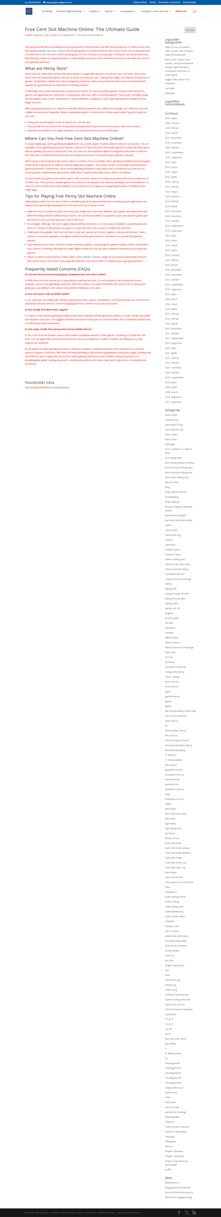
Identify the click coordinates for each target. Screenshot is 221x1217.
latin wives (170, 818)
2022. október (172, 279)
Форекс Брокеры (174, 1151)
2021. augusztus (173, 343)
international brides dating (178, 745)
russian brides (172, 950)
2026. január (171, 132)
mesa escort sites (174, 877)
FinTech (169, 657)
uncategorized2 (173, 1072)
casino (168, 525)
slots (167, 975)
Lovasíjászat (127, 11)
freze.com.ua (171, 681)
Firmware (170, 662)
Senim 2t (169, 955)
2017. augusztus (173, 401)
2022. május (171, 304)
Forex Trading (172, 676)
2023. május (171, 245)
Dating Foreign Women (177, 593)
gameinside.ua (172, 696)
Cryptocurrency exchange (178, 578)
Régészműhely (140, 2)
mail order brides (173, 857)
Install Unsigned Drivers (177, 740)
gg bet (168, 701)
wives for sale (172, 1107)
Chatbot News (172, 549)
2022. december (173, 269)
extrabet (169, 632)
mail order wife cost (175, 867)
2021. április (171, 352)
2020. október (172, 372)
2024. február (172, 201)
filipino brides (172, 637)
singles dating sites (174, 965)
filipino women (172, 642)
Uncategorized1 (173, 1067)
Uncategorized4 (173, 1082)
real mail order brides (176, 940)
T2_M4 (168, 1028)
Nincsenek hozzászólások (90, 35)
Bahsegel (170, 444)
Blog (167, 487)
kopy (167, 794)
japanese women (174, 769)
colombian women (174, 574)
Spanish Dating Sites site (177, 999)
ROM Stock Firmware (176, 945)
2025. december (173, 137)
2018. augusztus (173, 396)
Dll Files (169, 622)
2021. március (172, 357)
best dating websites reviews (180, 462)
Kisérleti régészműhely (69, 11)
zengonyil (38, 35)
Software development (177, 994)
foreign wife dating (174, 671)
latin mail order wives (176, 813)
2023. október (172, 220)
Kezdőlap (47, 11)
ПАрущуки (170, 1141)
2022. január (171, 323)
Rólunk (153, 2)
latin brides (170, 808)
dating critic (171, 588)
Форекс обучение (174, 1156)
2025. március (172, 181)
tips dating (170, 1043)
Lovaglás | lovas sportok (154, 11)
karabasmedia (172, 779)
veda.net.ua (171, 1092)
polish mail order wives (177, 935)
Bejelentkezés (172, 1182)
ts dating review (173, 1053)
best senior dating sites (177, 477)
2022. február (172, 318)
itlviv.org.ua (170, 764)
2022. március (172, 313)
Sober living (171, 989)
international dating (175, 750)
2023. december (173, 211)
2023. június (171, 240)
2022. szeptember (174, 284)
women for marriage (175, 1112)
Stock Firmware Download (178, 1009)
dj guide (169, 613)
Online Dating (172, 901)
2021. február (172, 362)
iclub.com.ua (171, 720)
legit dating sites (173, 828)
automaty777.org (174, 424)
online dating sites (174, 906)
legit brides (170, 823)
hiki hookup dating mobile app (180, 710)
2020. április (171, 387)
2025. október (172, 147)
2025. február (172, 186)
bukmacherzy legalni (175, 515)
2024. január (171, 206)
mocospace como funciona (179, 882)
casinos (169, 539)
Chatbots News (173, 554)
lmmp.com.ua (172, 838)
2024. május (171, 191)
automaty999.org (174, 429)
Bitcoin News (172, 482)
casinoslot (170, 544)
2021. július (170, 348)
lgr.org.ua (170, 833)
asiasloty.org (171, 419)
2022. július (170, 294)
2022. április (171, 308)
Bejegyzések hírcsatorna (177, 1187)
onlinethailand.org (174, 911)
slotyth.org (170, 984)
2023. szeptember (174, 225)
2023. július (170, 235)
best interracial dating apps (179, 467)
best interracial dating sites (178, 472)
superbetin (170, 1014)
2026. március (172, 123)
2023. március (172, 255)
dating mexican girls (175, 598)
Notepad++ (171, 891)
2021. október (172, 333)
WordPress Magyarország (178, 1197)
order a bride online (175, 916)
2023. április (171, 250)
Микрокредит (172, 1116)
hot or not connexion (176, 715)
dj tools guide (172, 618)
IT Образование (173, 759)
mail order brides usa (176, 862)
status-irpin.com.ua (175, 1004)
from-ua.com (172, 686)
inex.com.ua (171, 735)
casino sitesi (171, 530)
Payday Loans (172, 926)
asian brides (171, 414)
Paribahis (169, 921)
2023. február (172, 260)
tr (166, 1048)
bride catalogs (172, 501)
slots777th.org (172, 979)
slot (167, 970)
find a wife (170, 652)
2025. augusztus (173, 157)
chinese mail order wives (177, 564)
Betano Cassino (92, 256)
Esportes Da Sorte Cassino (51, 50)
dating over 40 (172, 608)
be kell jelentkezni (60, 387)
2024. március (172, 196)
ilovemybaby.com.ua (175, 730)
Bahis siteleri (171, 434)
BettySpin (170, 93)
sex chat (169, 960)
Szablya (93, 11)
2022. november (173, 274)
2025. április (171, 176)
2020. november (173, 367)
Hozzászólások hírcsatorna (179, 1192)
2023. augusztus (173, 230)
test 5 (168, 1033)
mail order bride (173, 843)
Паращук (170, 1136)
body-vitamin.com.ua (175, 491)
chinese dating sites (175, 559)
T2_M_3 (169, 1023)
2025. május (171, 171)
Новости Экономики (176, 1131)
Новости (169, 1121)
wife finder (170, 1102)
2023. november (173, 216)
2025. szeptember (174, 152)
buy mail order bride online (178, 520)
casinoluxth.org (173, 534)
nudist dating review (175, 896)
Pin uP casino (172, 931)
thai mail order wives (175, 1038)
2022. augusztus (173, 289)
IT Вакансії (170, 754)
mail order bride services (177, 848)
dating (168, 583)
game (168, 691)
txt (166, 1058)
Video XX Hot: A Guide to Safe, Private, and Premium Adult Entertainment (179, 51)
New (167, 887)
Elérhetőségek (189, 2)
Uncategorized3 (173, 1077)
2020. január (171, 392)
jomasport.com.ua (174, 774)
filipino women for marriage (179, 647)
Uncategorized (66, 35)
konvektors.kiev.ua (174, 789)
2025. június (171, 167)
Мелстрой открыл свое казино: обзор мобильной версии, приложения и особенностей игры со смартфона (179, 67)
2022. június (171, 299)
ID (166, 725)
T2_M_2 (169, 1019)
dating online (171, 603)
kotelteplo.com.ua (174, 799)
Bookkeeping (172, 496)
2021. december (173, 328)
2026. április (171, 118)
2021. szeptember (174, 338)
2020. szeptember (174, 377)
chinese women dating (176, 569)
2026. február (172, 127)
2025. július (170, 162)
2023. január (171, 264)
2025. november (173, 142)
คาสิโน (168, 1169)
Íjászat (109, 11)
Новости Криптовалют (177, 1126)
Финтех (169, 1146)
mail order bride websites (178, 852)
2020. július (170, 382)
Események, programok (169, 2)
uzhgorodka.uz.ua (174, 1087)
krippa (168, 803)
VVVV (167, 1097)
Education (170, 627)
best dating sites (173, 457)
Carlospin (170, 88)
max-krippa (170, 872)
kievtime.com (172, 784)
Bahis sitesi (171, 439)
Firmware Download (175, 666)
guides (168, 706)
